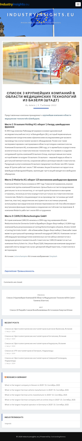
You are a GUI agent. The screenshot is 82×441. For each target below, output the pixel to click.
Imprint (8, 423)
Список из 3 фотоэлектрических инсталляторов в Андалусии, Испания (35, 343)
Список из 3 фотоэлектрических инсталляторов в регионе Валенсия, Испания (38, 329)
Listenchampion (21, 256)
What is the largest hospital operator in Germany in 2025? (29, 404)
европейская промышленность (19, 271)
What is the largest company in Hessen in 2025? (24, 385)
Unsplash (53, 256)
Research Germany (17, 377)
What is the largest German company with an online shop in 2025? (32, 399)
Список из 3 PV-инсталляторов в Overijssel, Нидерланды (29, 350)
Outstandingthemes (58, 437)
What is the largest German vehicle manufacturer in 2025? (29, 390)
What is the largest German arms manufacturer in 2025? (28, 395)
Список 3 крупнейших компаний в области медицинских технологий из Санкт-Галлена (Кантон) (41, 298)
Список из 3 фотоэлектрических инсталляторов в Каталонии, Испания (35, 336)
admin (32, 105)
